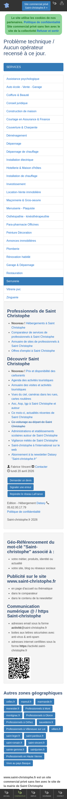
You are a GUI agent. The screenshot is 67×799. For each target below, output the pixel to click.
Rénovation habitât (18, 256)
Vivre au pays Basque (18, 763)
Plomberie (12, 248)
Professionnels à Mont (38, 708)
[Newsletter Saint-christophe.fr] (54, 5)
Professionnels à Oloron (39, 715)
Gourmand (47, 793)
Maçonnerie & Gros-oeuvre (23, 200)
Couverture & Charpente (21, 127)
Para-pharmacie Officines (22, 224)
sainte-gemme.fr (15, 749)
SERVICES (13, 67)
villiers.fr (56, 729)
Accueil (7, 793)
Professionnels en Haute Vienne (24, 756)
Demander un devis (20, 480)
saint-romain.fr (14, 742)
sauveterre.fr (46, 722)
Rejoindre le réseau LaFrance (26, 494)
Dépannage (13, 143)
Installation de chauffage (21, 175)
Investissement (16, 184)
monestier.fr (12, 708)
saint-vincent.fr (36, 742)
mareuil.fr (26, 701)
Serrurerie (12, 281)
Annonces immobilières (21, 240)
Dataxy (41, 503)
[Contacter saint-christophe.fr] (61, 5)
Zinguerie (12, 297)
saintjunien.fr (38, 749)
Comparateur (19, 793)
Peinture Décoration (19, 232)
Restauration (14, 273)
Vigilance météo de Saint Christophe (34, 440)
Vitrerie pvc (13, 289)
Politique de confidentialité (42, 22)
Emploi (33, 793)
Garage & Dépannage (20, 265)
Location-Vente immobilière (23, 192)
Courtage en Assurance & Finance (28, 119)
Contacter (41, 466)
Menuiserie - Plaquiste (20, 208)
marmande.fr (45, 701)
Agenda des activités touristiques (32, 380)
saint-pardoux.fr (35, 735)
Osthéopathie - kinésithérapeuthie (27, 216)
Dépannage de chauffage (22, 151)
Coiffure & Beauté (17, 95)
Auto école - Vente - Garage (24, 86)
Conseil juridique (17, 103)
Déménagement (16, 135)
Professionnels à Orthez (19, 722)
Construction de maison (21, 111)
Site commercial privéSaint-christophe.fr (36, 6)
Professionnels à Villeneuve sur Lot (25, 729)
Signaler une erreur (20, 487)
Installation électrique (19, 159)
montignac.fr (13, 715)
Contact (60, 793)
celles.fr (10, 701)
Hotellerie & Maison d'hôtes (23, 167)
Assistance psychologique (22, 78)
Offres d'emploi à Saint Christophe (33, 350)
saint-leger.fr (13, 735)
